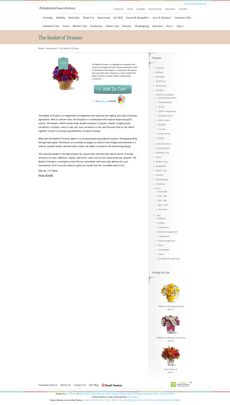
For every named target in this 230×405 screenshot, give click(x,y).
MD (164, 400)
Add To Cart (114, 89)
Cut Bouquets (164, 236)
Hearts (161, 138)
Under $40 (162, 192)
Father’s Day (112, 26)
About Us (66, 385)
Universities (170, 9)
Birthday (60, 17)
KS (147, 400)
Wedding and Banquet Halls (146, 394)
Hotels (130, 9)
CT (110, 400)
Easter (65, 26)
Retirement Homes (88, 394)
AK (88, 400)
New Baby (74, 17)
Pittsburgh (132, 397)
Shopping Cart (199, 4)
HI (127, 400)
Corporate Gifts (182, 17)
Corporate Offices (166, 394)
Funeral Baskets (165, 102)
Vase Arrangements (166, 241)
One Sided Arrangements (169, 259)
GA (123, 400)
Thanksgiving (142, 26)
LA (156, 400)
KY (151, 400)
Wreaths (161, 125)
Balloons (162, 218)
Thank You (88, 17)
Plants (161, 254)
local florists (71, 394)
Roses (160, 245)
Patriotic (127, 26)
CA (101, 400)
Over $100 (162, 209)
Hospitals (141, 9)
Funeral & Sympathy (138, 17)
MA (169, 400)
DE (115, 400)
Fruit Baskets (163, 250)
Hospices (116, 394)
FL (119, 400)
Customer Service (47, 385)
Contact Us (80, 385)
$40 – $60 (162, 196)
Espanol (187, 4)
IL (135, 400)
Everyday (48, 17)
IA (143, 400)
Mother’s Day (80, 26)
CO (105, 400)
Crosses (161, 129)
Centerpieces (163, 227)
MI (174, 400)
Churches (183, 9)
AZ (92, 400)
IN (139, 400)
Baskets (161, 223)
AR (96, 400)
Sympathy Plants (165, 116)
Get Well (118, 17)
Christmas (157, 26)
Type (180, 26)
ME (160, 400)
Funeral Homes (155, 9)
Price (169, 26)
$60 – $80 (162, 201)
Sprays (161, 107)
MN (178, 400)
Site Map (94, 385)
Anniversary (103, 17)
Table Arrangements (167, 111)
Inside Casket (164, 120)
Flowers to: (119, 9)
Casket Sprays (164, 134)
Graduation (96, 26)
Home (41, 48)
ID (131, 400)
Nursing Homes (104, 394)
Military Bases (127, 394)
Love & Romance (162, 17)
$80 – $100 (163, 205)
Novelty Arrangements (168, 232)
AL (84, 400)
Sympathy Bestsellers (167, 98)
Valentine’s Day (51, 26)
